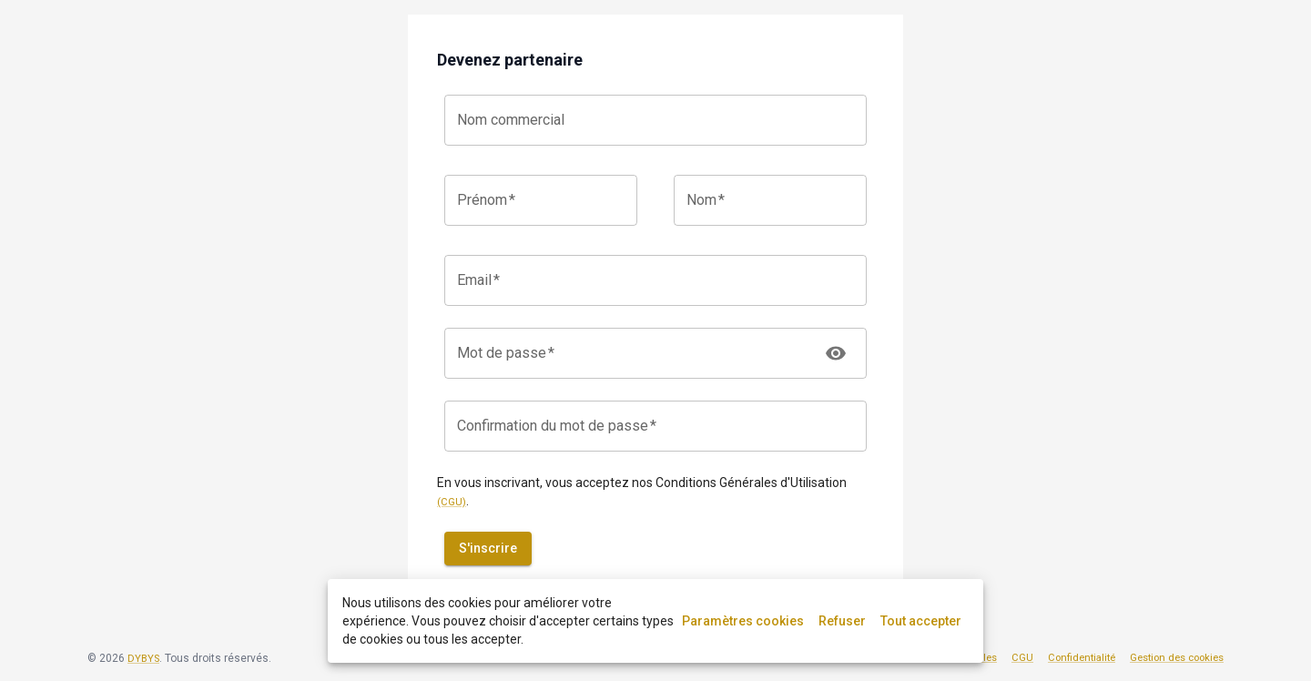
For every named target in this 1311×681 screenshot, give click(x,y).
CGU (1022, 658)
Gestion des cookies (1177, 658)
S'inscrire (488, 548)
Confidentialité (1081, 658)
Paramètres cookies (743, 621)
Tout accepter (921, 621)
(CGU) (451, 502)
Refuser (842, 621)
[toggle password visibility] (836, 353)
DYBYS (143, 659)
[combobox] (655, 120)
